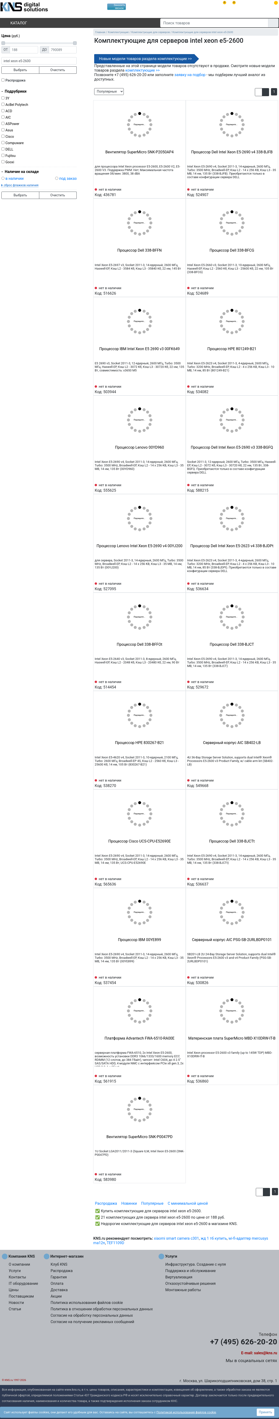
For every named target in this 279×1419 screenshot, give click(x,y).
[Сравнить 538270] (173, 783)
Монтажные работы (183, 1290)
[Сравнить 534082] (265, 389)
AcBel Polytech (16, 105)
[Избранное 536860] (273, 1078)
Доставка (59, 1290)
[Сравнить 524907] (265, 192)
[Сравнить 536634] (265, 586)
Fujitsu (10, 156)
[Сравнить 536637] (265, 881)
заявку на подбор (189, 75)
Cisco (9, 137)
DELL (9, 149)
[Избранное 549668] (273, 783)
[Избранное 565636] (180, 881)
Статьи (15, 1309)
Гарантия (59, 1277)
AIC (8, 118)
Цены (14, 1290)
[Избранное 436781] (180, 192)
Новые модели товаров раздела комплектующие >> (145, 58)
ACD (8, 111)
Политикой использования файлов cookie (186, 1412)
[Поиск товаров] (214, 22)
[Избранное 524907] (273, 192)
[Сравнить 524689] (265, 290)
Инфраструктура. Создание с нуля (195, 1264)
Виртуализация (178, 1277)
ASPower (12, 124)
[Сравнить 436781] (173, 192)
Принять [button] (265, 1412)
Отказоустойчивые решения (190, 1283)
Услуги (15, 1270)
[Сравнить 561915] (173, 1078)
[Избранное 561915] (180, 1078)
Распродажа (15, 80)
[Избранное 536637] (273, 881)
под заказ (68, 178)
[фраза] (39, 60)
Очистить (57, 70)
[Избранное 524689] (273, 290)
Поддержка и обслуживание (190, 1270)
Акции (56, 1296)
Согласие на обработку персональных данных (92, 1315)
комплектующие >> (142, 70)
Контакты (17, 1277)
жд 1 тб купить (214, 1238)
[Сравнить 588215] (265, 487)
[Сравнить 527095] (173, 586)
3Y (7, 98)
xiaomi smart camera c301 (176, 1238)
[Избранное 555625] (180, 487)
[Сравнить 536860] (265, 1078)
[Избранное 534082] (273, 389)
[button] (258, 92)
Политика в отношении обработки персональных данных (102, 1309)
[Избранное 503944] (180, 389)
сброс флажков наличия (21, 185)
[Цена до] (63, 49)
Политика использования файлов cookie (87, 1302)
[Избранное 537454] (180, 980)
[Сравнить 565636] (173, 881)
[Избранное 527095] (180, 586)
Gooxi (9, 162)
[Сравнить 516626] (173, 290)
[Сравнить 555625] (173, 487)
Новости (16, 1302)
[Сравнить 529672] (265, 684)
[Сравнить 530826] (265, 980)
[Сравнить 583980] (173, 1176)
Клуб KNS (59, 1264)
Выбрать (20, 70)
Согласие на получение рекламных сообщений (92, 1322)
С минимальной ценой (188, 1203)
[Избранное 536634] (273, 586)
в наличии (14, 178)
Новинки (129, 1203)
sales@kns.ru (265, 1353)
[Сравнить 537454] (173, 980)
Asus (9, 130)
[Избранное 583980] (180, 1177)
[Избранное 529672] (273, 684)
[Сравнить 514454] (173, 684)
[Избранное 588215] (273, 487)
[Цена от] (24, 49)
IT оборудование (23, 1283)
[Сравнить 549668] (265, 783)
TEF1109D (115, 1243)
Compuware (14, 143)
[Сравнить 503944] (173, 389)
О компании (19, 1264)
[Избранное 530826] (273, 980)
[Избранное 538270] (180, 783)
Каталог (14, 23)
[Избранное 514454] (180, 684)
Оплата (57, 1283)
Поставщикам (21, 1296)
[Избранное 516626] (180, 290)
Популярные (152, 1203)
